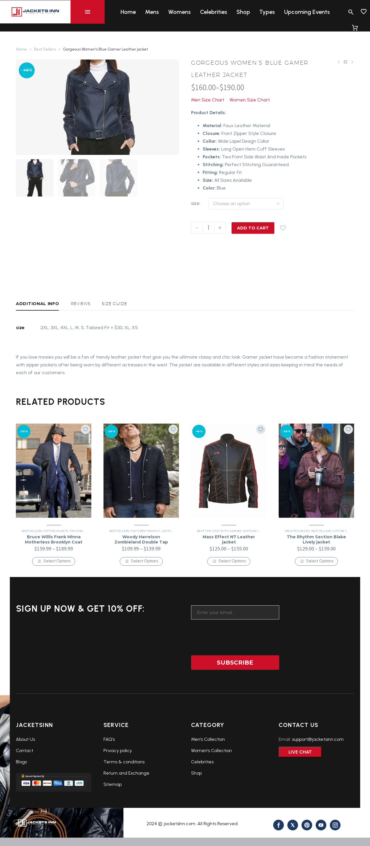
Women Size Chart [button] (250, 100)
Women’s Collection (211, 769)
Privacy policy (117, 769)
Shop (243, 11)
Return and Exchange (126, 792)
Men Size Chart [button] (207, 100)
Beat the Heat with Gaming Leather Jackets (233, 550)
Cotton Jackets (55, 550)
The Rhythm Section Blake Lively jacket (316, 558)
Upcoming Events (307, 11)
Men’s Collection (208, 758)
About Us (25, 758)
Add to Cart (253, 227)
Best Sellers (45, 49)
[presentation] (235, 652)
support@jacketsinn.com (318, 758)
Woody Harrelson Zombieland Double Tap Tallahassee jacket (141, 561)
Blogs (21, 781)
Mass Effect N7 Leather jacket (229, 558)
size (195, 203)
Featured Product (84, 550)
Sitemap (112, 803)
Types (267, 11)
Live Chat (300, 771)
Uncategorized (297, 550)
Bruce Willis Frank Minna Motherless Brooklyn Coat (53, 558)
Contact (24, 769)
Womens (179, 11)
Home (128, 11)
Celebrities (213, 11)
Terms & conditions (124, 781)
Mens (152, 11)
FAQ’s (109, 758)
